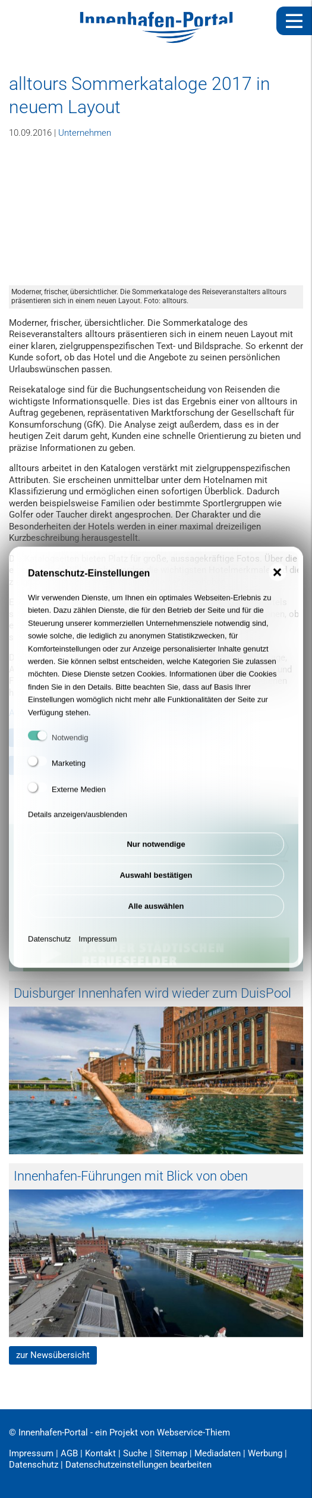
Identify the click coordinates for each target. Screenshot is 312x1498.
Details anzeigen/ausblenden (77, 819)
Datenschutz (49, 944)
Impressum (97, 944)
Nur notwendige (156, 849)
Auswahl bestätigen (155, 880)
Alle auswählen (156, 911)
